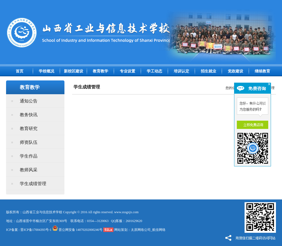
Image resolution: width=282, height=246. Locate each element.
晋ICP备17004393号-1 (35, 230)
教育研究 (28, 128)
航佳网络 (159, 230)
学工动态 (154, 71)
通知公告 (28, 101)
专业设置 (127, 71)
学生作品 (28, 156)
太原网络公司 (141, 230)
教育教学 (100, 71)
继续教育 (262, 71)
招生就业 (208, 71)
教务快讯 (28, 114)
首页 (19, 71)
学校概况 (46, 71)
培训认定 (181, 71)
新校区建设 (73, 71)
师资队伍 (28, 142)
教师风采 (28, 169)
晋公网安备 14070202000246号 (77, 230)
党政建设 (235, 71)
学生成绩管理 (33, 183)
